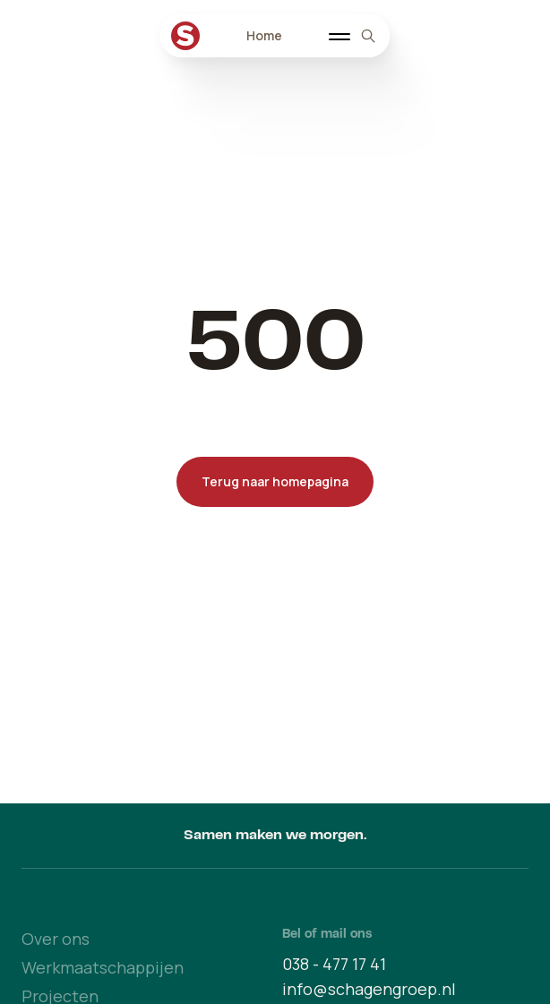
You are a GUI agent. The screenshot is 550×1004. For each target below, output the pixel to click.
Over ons (55, 938)
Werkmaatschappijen (102, 967)
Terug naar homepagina (275, 481)
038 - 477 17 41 (334, 963)
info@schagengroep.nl (369, 989)
